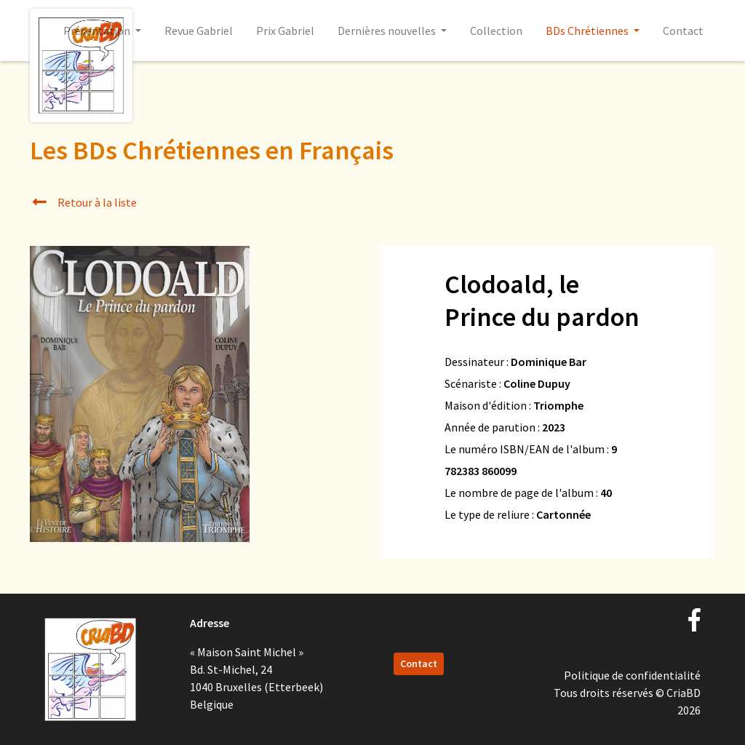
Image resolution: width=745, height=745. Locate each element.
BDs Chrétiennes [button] (588, 30)
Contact (683, 30)
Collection (496, 30)
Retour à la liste (83, 202)
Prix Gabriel (285, 30)
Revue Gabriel (198, 30)
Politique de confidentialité (632, 675)
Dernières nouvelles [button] (388, 30)
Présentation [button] (97, 30)
